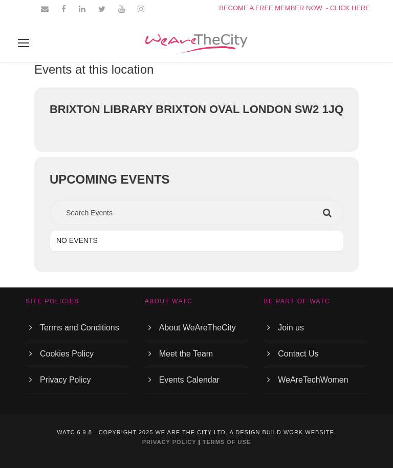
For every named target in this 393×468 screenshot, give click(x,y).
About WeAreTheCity (197, 327)
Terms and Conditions (79, 327)
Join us (291, 327)
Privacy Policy (65, 379)
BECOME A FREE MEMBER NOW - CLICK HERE (294, 8)
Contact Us (298, 353)
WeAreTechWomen (313, 379)
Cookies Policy (67, 353)
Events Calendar (189, 379)
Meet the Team (186, 353)
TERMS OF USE (227, 442)
